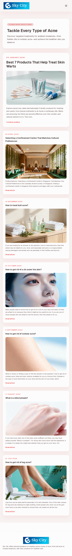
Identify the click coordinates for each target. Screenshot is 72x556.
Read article (10, 190)
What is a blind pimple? (16, 398)
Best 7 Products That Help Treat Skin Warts (35, 64)
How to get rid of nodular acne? (20, 333)
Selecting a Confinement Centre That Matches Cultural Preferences (32, 139)
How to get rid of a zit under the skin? (23, 269)
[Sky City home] (16, 5)
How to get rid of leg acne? (18, 462)
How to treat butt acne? (16, 205)
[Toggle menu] (66, 5)
